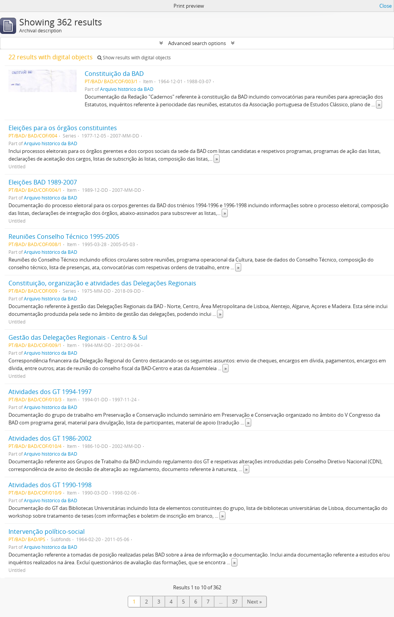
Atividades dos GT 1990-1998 (50, 485)
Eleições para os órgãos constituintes (62, 128)
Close (385, 5)
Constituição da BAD (114, 73)
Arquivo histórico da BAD (127, 89)
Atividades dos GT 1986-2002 (50, 438)
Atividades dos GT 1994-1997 (50, 391)
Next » (254, 601)
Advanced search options (197, 43)
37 (234, 601)
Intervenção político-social (46, 531)
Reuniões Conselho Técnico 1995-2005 (63, 236)
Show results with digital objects (134, 57)
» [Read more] (379, 104)
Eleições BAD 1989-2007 (42, 182)
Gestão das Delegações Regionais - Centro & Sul (77, 337)
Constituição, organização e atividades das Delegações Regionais (102, 283)
